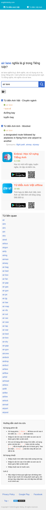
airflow (5, 373)
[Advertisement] (23, 35)
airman (5, 259)
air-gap (5, 346)
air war (5, 330)
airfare (5, 369)
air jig (4, 298)
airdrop (5, 361)
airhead (5, 381)
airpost (5, 412)
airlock (5, 401)
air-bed (5, 334)
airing (4, 255)
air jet (4, 295)
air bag (5, 267)
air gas (5, 287)
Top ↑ (6, 500)
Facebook (38, 494)
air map (5, 306)
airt (3, 232)
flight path (20, 145)
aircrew (5, 353)
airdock (5, 357)
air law (5, 302)
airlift (4, 389)
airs (4, 228)
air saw (5, 322)
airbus (5, 243)
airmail (5, 405)
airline (5, 397)
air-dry (5, 342)
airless (5, 385)
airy (4, 236)
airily (4, 251)
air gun (5, 291)
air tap (5, 326)
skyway (36, 145)
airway (29, 145)
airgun (5, 247)
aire (4, 224)
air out (5, 314)
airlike (5, 393)
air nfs (5, 310)
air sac (5, 318)
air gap (5, 283)
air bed (5, 271)
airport (5, 408)
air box (5, 275)
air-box (5, 338)
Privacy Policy (8, 494)
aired (4, 240)
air (3, 220)
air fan (5, 279)
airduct (5, 365)
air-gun (5, 349)
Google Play (24, 494)
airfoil (4, 377)
